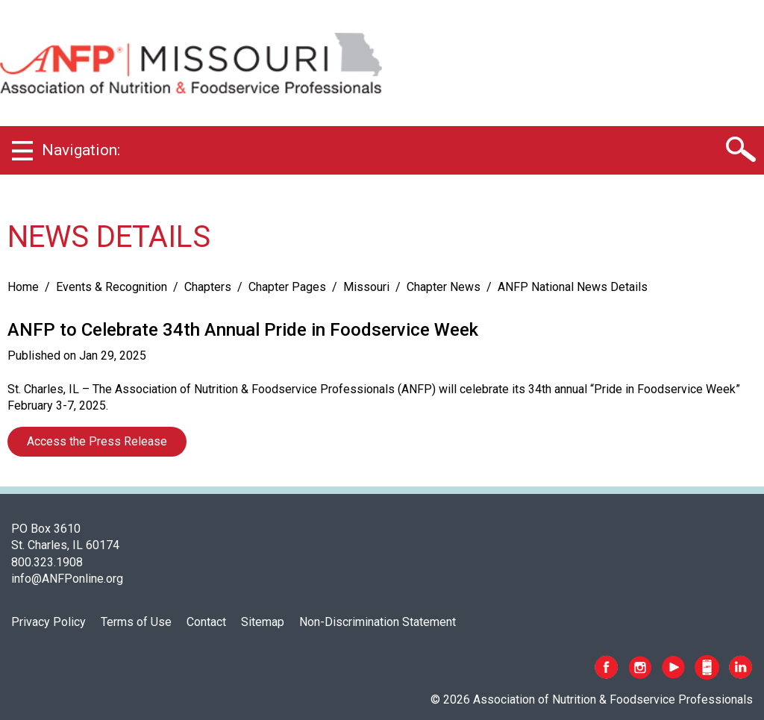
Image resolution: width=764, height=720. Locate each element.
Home (23, 287)
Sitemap (262, 622)
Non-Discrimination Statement (377, 622)
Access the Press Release (97, 441)
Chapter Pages (287, 287)
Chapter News (443, 287)
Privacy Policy (48, 622)
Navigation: (81, 150)
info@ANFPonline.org (67, 579)
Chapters (207, 287)
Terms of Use (136, 622)
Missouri (366, 287)
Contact (206, 622)
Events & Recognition (111, 287)
